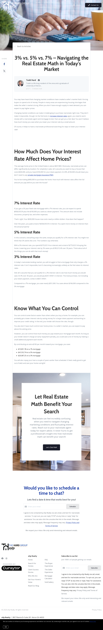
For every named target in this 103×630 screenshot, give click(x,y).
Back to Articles (24, 46)
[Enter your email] (46, 506)
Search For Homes (52, 2)
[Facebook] (2, 558)
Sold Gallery (49, 582)
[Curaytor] (12, 570)
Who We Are (32, 576)
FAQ (46, 560)
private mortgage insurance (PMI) (40, 175)
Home (38, 2)
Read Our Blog (33, 586)
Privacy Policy (96, 610)
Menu (77, 5)
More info (93, 621)
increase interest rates (58, 116)
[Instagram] (6, 558)
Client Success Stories (48, 7)
